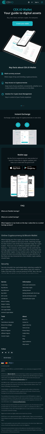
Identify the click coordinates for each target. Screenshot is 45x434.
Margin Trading (5, 304)
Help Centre (25, 344)
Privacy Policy (26, 330)
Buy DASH (4, 293)
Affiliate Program (5, 333)
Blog (23, 339)
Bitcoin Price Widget (6, 325)
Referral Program (5, 330)
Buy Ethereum (5, 290)
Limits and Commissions (28, 285)
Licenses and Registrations (19, 401)
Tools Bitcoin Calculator (7, 322)
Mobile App (4, 327)
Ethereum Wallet (5, 307)
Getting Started (26, 290)
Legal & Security (26, 325)
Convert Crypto (5, 336)
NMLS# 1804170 (11, 374)
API (2, 319)
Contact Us (25, 322)
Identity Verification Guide (29, 296)
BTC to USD (4, 296)
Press (23, 336)
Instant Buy (4, 285)
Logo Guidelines (26, 341)
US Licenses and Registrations (18, 379)
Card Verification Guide (28, 298)
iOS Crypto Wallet (6, 309)
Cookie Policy (25, 333)
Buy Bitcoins (4, 287)
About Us (24, 319)
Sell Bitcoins (4, 298)
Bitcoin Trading (5, 301)
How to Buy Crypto (27, 287)
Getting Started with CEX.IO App (31, 293)
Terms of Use (25, 327)
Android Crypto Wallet (7, 312)
